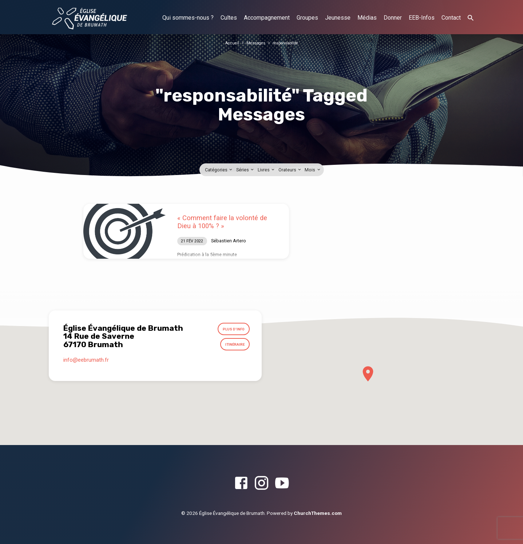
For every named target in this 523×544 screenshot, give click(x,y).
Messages (255, 42)
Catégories (219, 169)
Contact (451, 17)
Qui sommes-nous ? (188, 17)
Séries (245, 169)
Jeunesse (337, 17)
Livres (267, 169)
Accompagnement (267, 17)
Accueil (229, 42)
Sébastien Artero (228, 240)
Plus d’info (231, 330)
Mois (313, 169)
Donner (393, 17)
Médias (367, 17)
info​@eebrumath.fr (86, 365)
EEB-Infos (422, 17)
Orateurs (290, 169)
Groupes (307, 17)
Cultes (229, 17)
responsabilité (287, 42)
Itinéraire (233, 347)
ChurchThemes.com (318, 513)
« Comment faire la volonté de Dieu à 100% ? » (222, 222)
